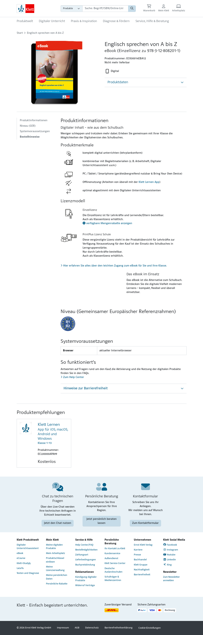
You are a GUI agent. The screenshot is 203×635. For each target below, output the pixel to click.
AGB (77, 627)
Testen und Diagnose (28, 573)
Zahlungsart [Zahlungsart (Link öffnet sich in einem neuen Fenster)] (81, 554)
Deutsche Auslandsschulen (113, 570)
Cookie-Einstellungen (149, 628)
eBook (20, 553)
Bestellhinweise (30, 136)
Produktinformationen (33, 120)
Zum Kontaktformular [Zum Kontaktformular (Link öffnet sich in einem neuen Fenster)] (145, 523)
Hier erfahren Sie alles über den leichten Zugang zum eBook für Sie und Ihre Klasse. (114, 265)
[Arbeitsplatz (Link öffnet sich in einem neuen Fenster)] (179, 8)
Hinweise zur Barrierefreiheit (86, 388)
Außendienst (111, 558)
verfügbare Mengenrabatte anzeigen (107, 223)
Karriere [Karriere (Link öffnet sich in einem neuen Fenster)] (138, 549)
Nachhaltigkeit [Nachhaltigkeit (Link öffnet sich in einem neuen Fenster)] (142, 569)
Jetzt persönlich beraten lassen (101, 521)
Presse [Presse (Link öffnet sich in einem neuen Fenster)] (137, 554)
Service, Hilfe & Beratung (152, 21)
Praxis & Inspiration (84, 21)
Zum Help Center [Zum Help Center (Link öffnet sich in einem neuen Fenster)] (72, 377)
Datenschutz (92, 627)
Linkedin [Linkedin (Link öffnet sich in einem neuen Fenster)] (169, 559)
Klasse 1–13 (53, 433)
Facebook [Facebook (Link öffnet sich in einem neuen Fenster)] (170, 544)
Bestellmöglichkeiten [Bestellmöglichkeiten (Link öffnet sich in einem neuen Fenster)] (86, 549)
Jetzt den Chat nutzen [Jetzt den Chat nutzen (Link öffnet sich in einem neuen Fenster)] (57, 523)
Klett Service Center (115, 563)
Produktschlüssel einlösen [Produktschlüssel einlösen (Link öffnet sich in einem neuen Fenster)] (55, 560)
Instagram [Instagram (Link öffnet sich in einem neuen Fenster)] (170, 549)
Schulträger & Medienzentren (113, 578)
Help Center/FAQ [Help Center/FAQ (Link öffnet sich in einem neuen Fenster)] (84, 545)
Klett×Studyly (24, 563)
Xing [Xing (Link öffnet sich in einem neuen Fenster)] (167, 564)
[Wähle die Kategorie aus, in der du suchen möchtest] (72, 8)
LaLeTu (20, 568)
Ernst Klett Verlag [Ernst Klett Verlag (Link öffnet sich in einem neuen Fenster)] (143, 545)
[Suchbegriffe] (105, 8)
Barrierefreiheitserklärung (119, 627)
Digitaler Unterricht (52, 21)
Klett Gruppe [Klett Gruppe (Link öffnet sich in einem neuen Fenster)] (140, 564)
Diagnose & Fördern (116, 21)
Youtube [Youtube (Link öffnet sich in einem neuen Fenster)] (169, 554)
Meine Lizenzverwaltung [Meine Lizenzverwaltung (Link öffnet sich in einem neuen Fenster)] (55, 568)
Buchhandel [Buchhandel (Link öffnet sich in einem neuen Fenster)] (140, 559)
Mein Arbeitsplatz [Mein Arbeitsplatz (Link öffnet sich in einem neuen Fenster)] (55, 553)
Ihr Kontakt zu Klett (115, 548)
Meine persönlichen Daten (56, 577)
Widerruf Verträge (85, 585)
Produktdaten (117, 82)
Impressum (63, 627)
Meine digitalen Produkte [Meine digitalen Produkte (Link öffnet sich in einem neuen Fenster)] (54, 547)
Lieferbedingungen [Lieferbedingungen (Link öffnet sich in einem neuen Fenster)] (85, 559)
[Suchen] (132, 8)
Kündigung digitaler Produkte (86, 579)
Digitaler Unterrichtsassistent (28, 547)
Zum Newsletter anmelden (171, 579)
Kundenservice (112, 553)
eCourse (21, 558)
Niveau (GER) (28, 125)
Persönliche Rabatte (56, 583)
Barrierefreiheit (142, 574)
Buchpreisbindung (85, 564)
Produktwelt (25, 21)
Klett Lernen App (149, 182)
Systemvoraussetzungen (35, 131)
